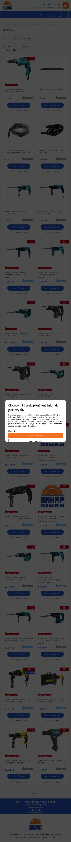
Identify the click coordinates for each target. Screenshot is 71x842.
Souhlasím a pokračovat (35, 436)
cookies (43, 415)
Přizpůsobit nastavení (35, 441)
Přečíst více (12, 431)
